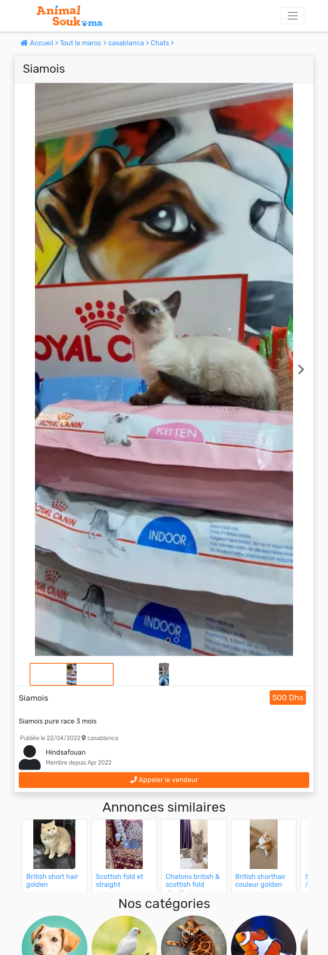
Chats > (162, 43)
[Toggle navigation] (292, 15)
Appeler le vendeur (164, 780)
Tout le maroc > (84, 43)
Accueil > (40, 43)
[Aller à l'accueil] (69, 15)
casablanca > (129, 43)
